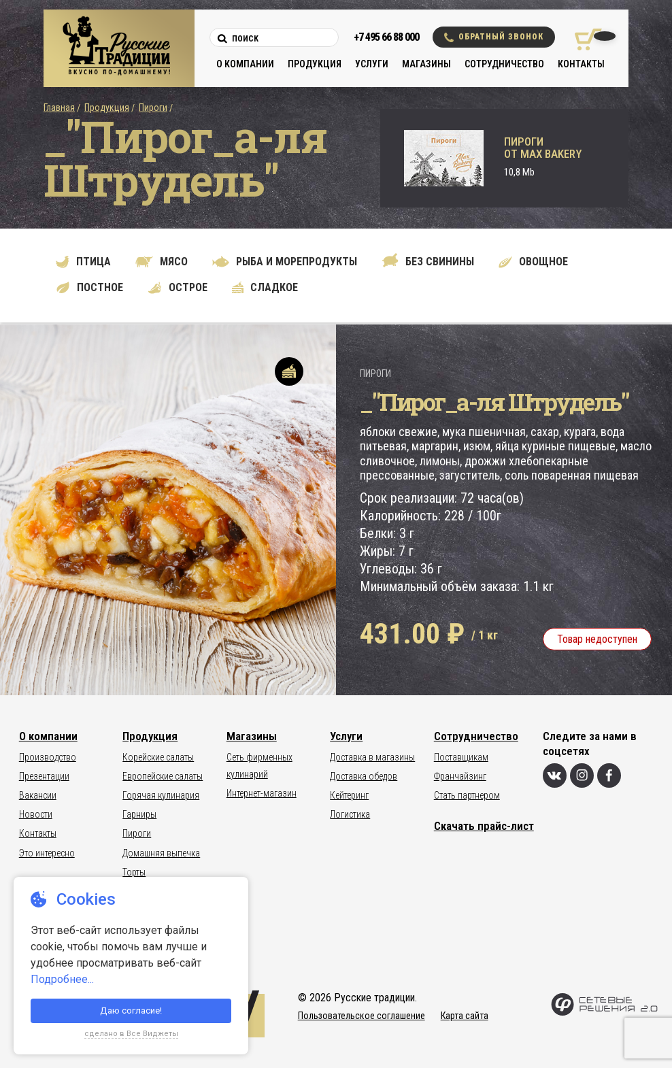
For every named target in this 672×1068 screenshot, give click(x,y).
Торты (134, 872)
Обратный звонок (493, 37)
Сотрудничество (504, 64)
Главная (59, 107)
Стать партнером (467, 795)
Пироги (153, 107)
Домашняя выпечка (161, 853)
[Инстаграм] (582, 775)
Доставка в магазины (372, 757)
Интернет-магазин (261, 793)
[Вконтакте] (555, 775)
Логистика (350, 814)
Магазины (426, 64)
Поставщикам (461, 757)
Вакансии (37, 795)
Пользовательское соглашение (361, 1015)
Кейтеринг (349, 795)
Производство (47, 757)
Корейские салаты (158, 757)
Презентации (44, 776)
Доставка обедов (363, 776)
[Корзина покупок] (583, 39)
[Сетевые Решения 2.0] (604, 1012)
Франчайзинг (460, 776)
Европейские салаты (162, 776)
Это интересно (47, 853)
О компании (245, 64)
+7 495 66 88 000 (386, 37)
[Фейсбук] (609, 775)
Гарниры (139, 814)
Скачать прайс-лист (484, 826)
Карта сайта (464, 1015)
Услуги (371, 64)
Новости (35, 814)
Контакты (581, 64)
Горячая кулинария (160, 795)
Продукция (314, 64)
